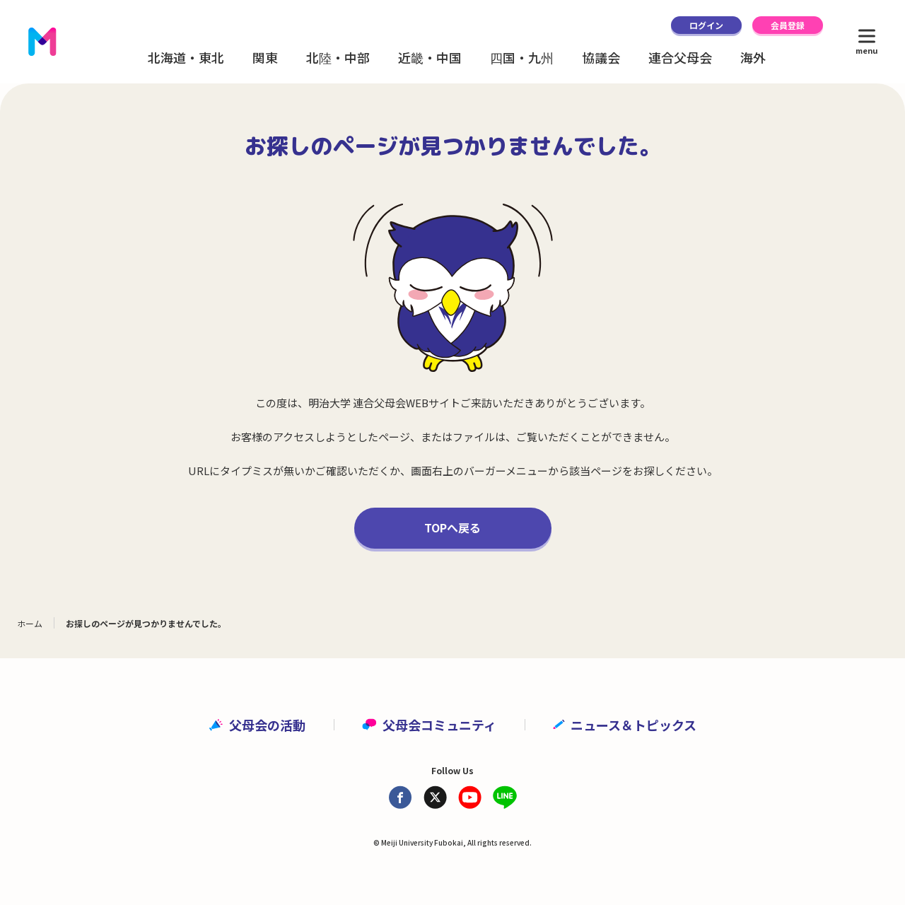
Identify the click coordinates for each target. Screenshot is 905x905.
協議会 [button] (601, 57)
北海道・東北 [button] (186, 57)
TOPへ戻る (452, 527)
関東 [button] (265, 57)
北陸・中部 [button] (338, 57)
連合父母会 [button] (680, 57)
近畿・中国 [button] (430, 57)
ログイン (706, 25)
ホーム (29, 623)
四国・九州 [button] (522, 57)
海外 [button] (753, 57)
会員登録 (788, 25)
